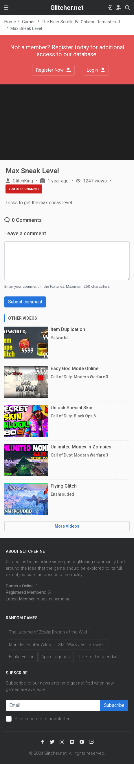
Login (96, 70)
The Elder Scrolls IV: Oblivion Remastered (81, 21)
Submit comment (25, 302)
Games (29, 21)
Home (10, 21)
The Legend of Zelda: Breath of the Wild (48, 632)
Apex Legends (55, 656)
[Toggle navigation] (6, 7)
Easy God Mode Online (74, 368)
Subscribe (114, 705)
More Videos (67, 526)
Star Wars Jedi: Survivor (81, 644)
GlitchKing (23, 181)
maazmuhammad (54, 599)
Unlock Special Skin (71, 407)
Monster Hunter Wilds (30, 644)
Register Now (53, 70)
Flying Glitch (64, 486)
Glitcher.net (67, 7)
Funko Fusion (21, 656)
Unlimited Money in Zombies (81, 447)
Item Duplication (68, 329)
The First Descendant (98, 656)
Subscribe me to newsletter (41, 718)
